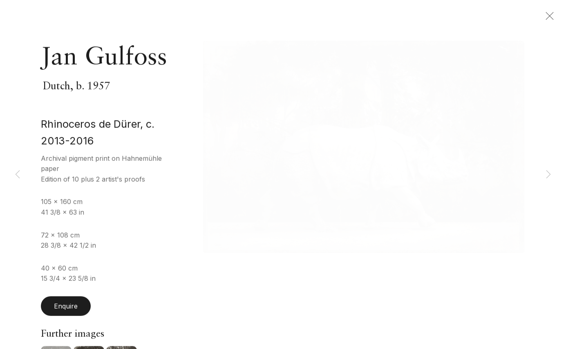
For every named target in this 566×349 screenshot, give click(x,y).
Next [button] (548, 174)
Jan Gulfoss (104, 64)
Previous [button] (17, 174)
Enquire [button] (66, 313)
